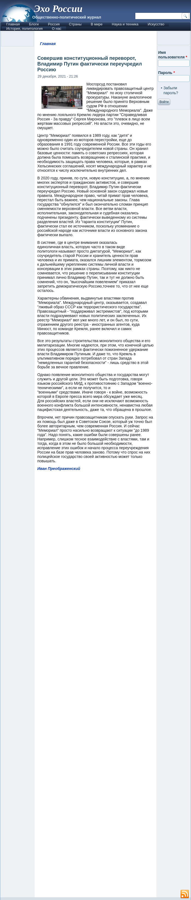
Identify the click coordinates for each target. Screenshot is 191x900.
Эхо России (58, 8)
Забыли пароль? (170, 90)
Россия (54, 24)
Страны (75, 24)
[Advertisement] (96, 686)
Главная (13, 24)
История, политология (24, 28)
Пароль (166, 72)
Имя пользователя (172, 55)
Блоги (33, 24)
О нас (56, 28)
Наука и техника (125, 24)
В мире (97, 24)
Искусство (156, 24)
